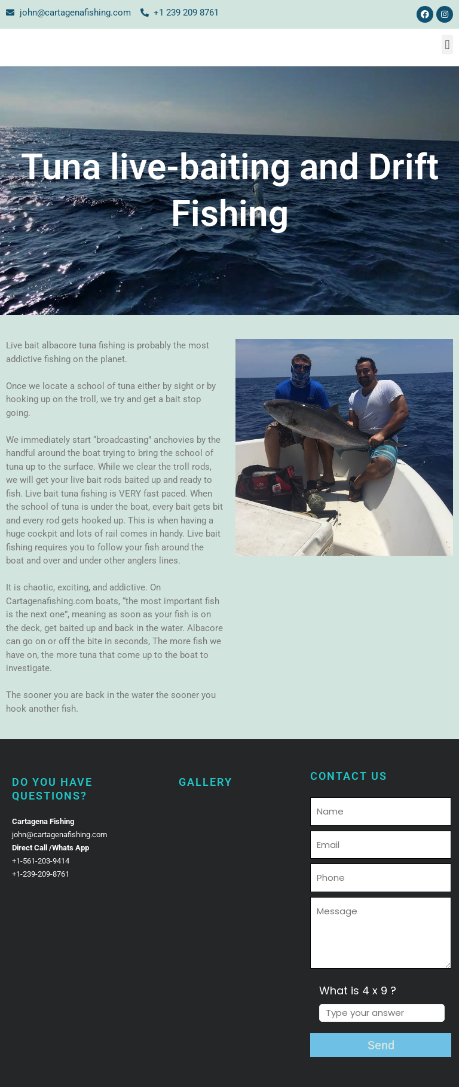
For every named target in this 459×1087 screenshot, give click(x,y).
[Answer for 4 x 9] (382, 1013)
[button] (447, 44)
